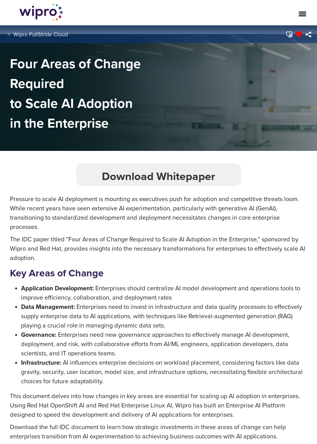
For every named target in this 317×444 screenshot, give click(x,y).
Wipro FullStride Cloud (40, 34)
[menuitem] (308, 34)
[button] (289, 34)
